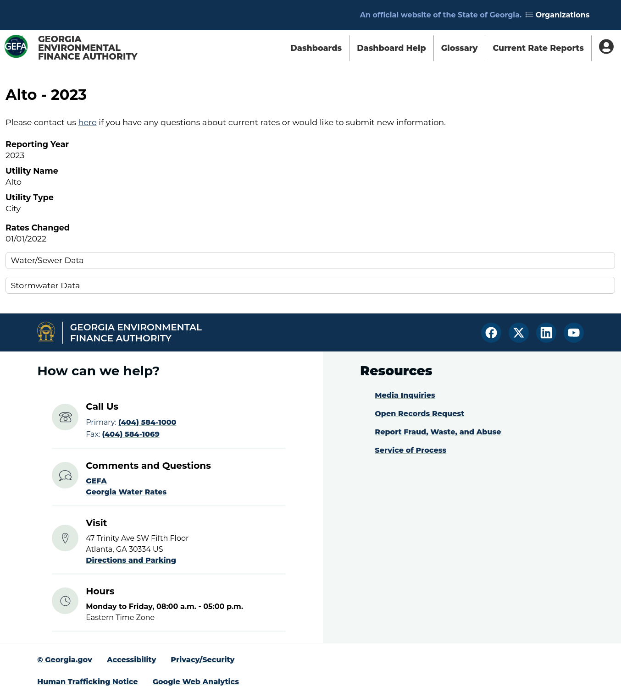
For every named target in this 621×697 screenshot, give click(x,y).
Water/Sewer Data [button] (47, 260)
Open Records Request (419, 413)
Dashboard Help (391, 48)
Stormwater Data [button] (45, 285)
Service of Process (410, 450)
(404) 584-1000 (147, 422)
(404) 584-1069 (130, 434)
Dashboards (316, 48)
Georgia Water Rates (126, 492)
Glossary (459, 48)
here (87, 122)
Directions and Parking (131, 560)
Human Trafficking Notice (87, 681)
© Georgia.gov (64, 659)
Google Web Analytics (196, 681)
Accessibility (131, 659)
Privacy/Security (202, 659)
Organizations (557, 15)
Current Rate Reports (538, 48)
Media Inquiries (405, 395)
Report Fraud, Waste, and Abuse (438, 432)
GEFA (96, 481)
